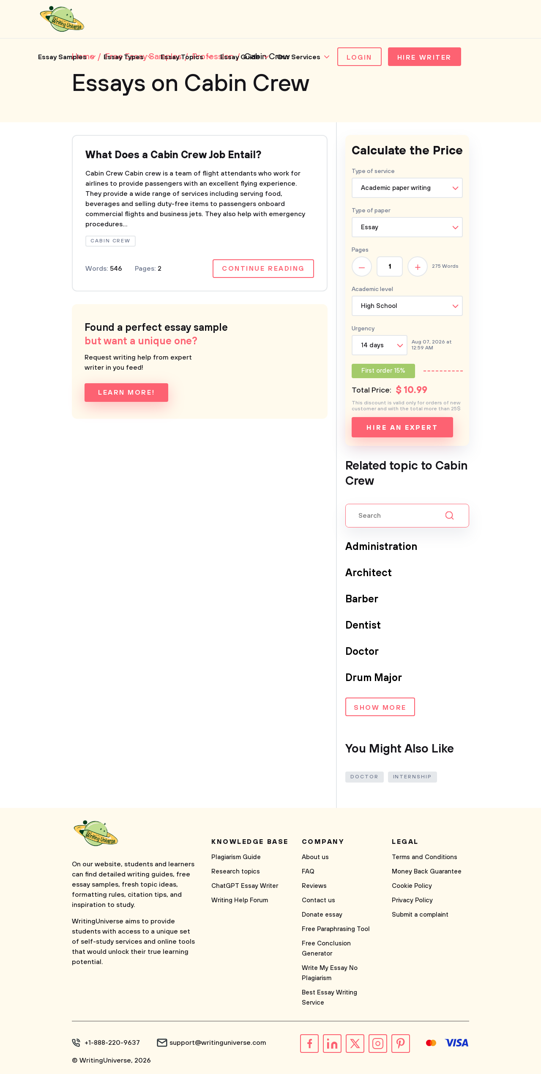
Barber (361, 599)
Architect (368, 573)
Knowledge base (250, 842)
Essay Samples (62, 57)
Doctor (362, 651)
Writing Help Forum (239, 900)
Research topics (235, 872)
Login (359, 57)
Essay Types (124, 57)
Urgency (363, 328)
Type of (371, 210)
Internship (412, 777)
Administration (381, 547)
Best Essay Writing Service (329, 998)
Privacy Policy (412, 900)
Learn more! (126, 392)
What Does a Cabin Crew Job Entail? (173, 155)
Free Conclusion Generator (326, 948)
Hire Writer (424, 57)
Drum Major (373, 678)
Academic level (372, 289)
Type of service (373, 171)
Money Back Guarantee (427, 872)
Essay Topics (182, 57)
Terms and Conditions (424, 857)
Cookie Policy (412, 886)
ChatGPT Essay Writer (244, 886)
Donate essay (322, 915)
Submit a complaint (420, 915)
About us (315, 857)
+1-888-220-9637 (112, 1042)
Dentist (363, 625)
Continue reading (263, 268)
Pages (360, 250)
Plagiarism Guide (236, 857)
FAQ (308, 872)
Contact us (318, 900)
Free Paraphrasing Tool (336, 929)
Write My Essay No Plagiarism (330, 973)
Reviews (314, 886)
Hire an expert (402, 427)
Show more (380, 707)
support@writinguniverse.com (217, 1042)
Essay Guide (240, 57)
